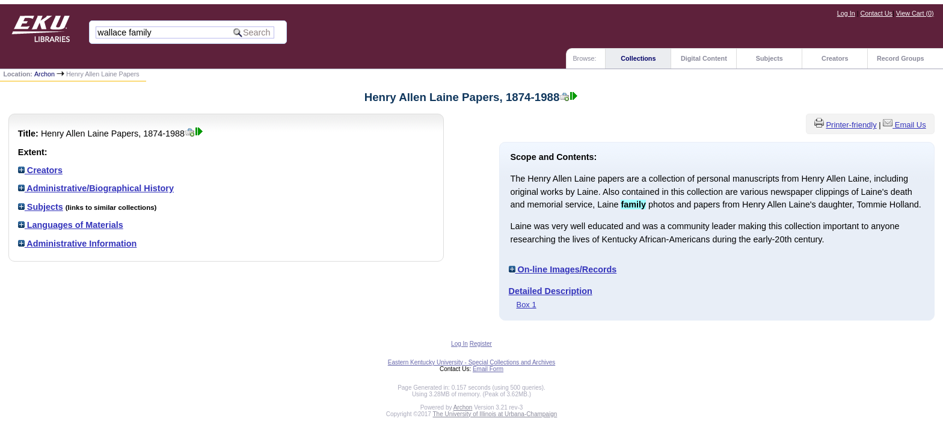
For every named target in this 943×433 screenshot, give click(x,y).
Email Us (910, 124)
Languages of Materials (70, 225)
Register (481, 343)
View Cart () (915, 13)
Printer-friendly (851, 124)
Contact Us (876, 13)
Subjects (769, 58)
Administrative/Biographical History (96, 188)
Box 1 (526, 304)
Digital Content (704, 58)
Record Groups (900, 58)
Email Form (488, 369)
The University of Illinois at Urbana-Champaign (495, 414)
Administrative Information (77, 243)
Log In (846, 13)
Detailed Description (550, 291)
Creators (835, 58)
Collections (638, 58)
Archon (44, 74)
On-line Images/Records (563, 269)
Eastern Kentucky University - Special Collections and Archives (471, 362)
